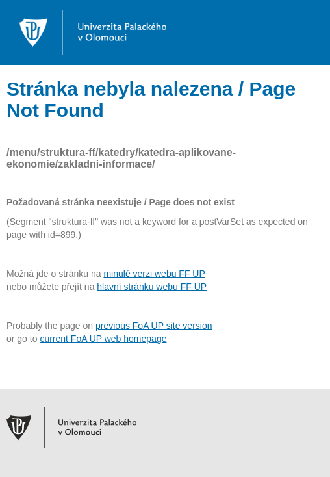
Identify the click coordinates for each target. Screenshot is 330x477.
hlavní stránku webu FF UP (152, 286)
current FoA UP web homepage (103, 338)
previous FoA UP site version (153, 325)
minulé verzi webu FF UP (154, 273)
